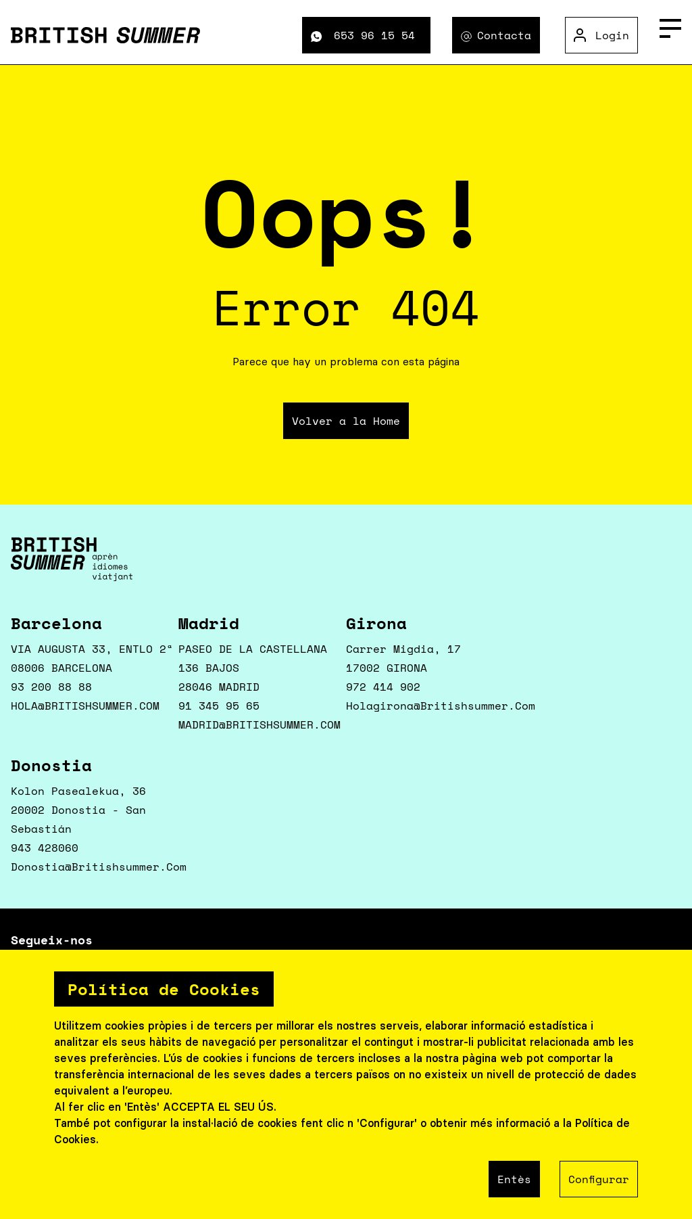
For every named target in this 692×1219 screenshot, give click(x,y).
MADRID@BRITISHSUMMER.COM (259, 724)
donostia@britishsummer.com (99, 866)
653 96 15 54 (374, 35)
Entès (514, 1179)
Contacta (504, 35)
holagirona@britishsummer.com (440, 705)
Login (612, 35)
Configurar (598, 1179)
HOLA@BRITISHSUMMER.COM (85, 705)
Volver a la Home (346, 421)
